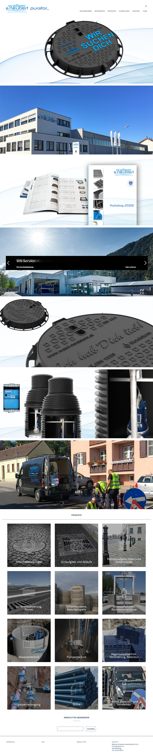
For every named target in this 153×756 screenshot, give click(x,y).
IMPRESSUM (10, 742)
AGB (43, 742)
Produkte (111, 11)
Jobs (145, 11)
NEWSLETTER (81, 742)
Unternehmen (86, 11)
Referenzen (100, 11)
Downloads (124, 11)
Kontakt (136, 11)
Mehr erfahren (130, 267)
